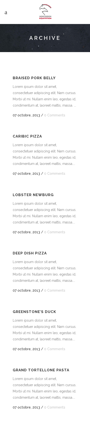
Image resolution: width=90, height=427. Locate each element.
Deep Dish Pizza (30, 253)
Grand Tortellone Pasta (41, 370)
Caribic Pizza (27, 136)
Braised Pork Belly (34, 78)
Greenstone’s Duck (34, 312)
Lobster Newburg (33, 195)
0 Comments (54, 115)
